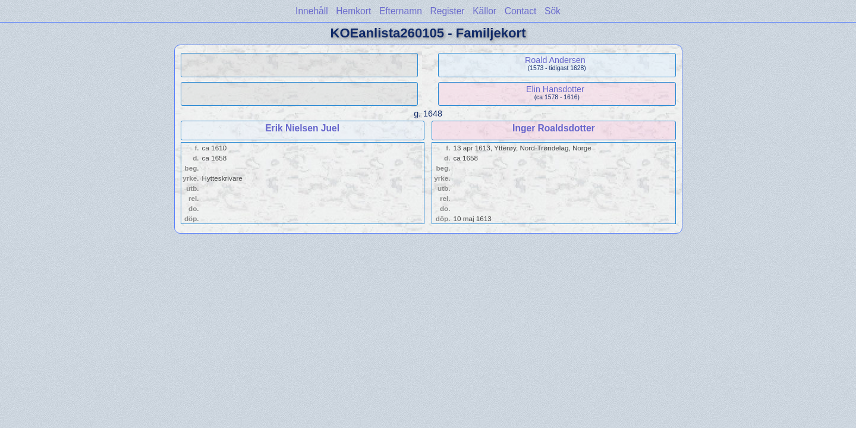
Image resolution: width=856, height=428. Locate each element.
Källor (484, 11)
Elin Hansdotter (555, 89)
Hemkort (353, 11)
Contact (521, 11)
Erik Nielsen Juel (302, 128)
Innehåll (311, 11)
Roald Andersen (555, 60)
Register (447, 11)
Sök (553, 11)
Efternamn (400, 11)
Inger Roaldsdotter (553, 128)
